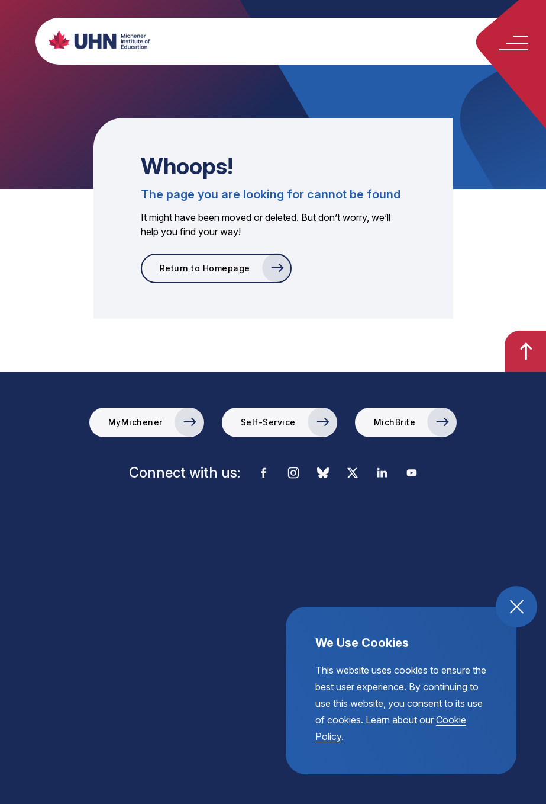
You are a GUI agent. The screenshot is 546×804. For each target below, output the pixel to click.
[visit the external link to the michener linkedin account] (382, 474)
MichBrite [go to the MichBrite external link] (395, 422)
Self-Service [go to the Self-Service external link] (268, 422)
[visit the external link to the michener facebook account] (264, 474)
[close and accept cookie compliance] (516, 606)
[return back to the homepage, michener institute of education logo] (293, 40)
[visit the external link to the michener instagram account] (293, 474)
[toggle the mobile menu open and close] (513, 43)
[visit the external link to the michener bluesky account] (323, 474)
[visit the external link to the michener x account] (352, 474)
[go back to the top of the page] (525, 351)
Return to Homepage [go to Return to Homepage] (205, 268)
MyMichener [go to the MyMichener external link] (135, 422)
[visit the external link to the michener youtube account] (412, 474)
